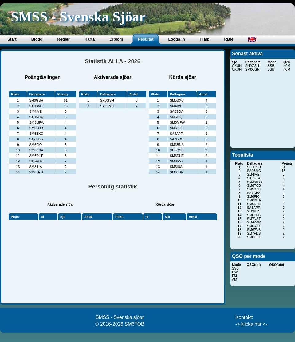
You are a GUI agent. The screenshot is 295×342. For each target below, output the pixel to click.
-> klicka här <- (251, 324)
